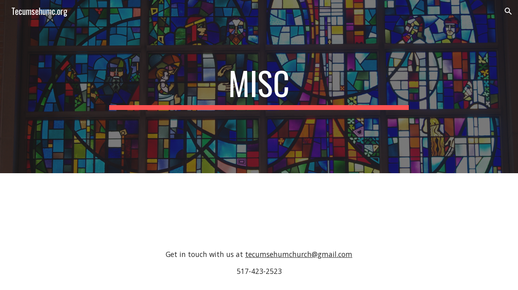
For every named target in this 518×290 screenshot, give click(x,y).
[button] (508, 11)
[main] (259, 86)
